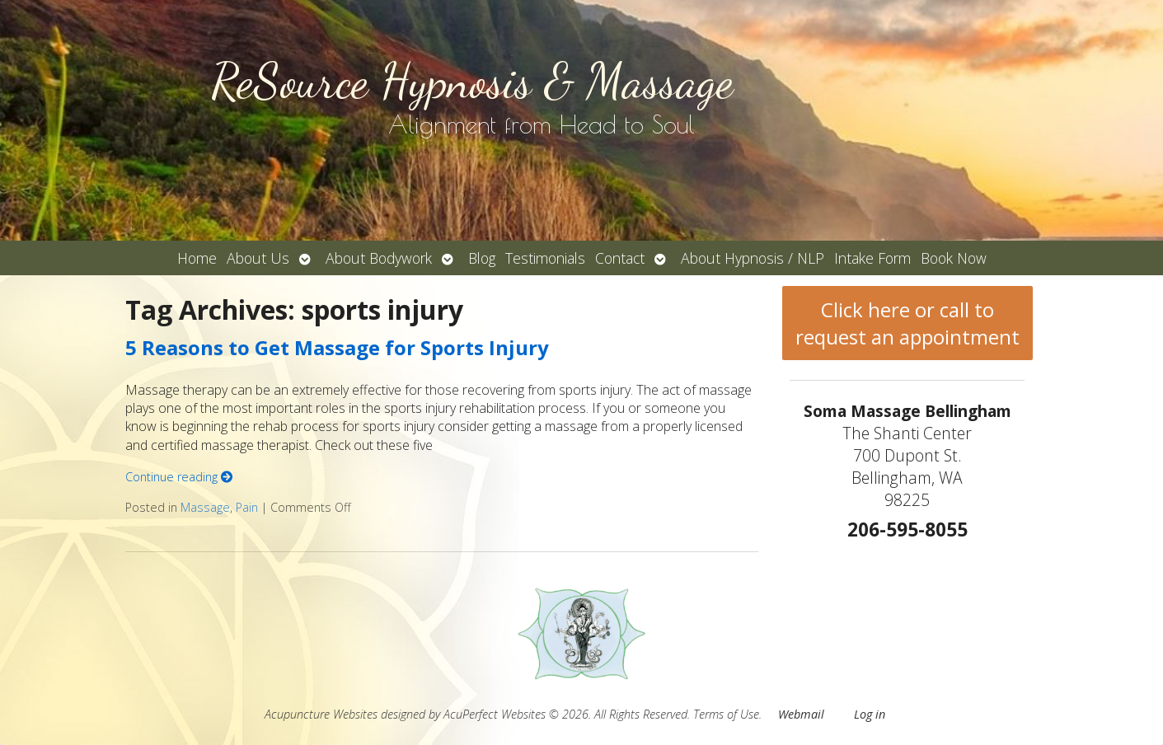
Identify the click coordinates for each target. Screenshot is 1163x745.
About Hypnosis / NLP (752, 258)
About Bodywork (379, 258)
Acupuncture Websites (321, 714)
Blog (481, 258)
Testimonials (545, 258)
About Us (258, 258)
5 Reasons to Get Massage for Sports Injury (337, 347)
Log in (869, 714)
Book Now (954, 258)
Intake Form (872, 258)
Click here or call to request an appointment (907, 323)
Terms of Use (726, 714)
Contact (620, 258)
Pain (247, 507)
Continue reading (178, 477)
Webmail (801, 714)
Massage (205, 507)
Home (197, 258)
